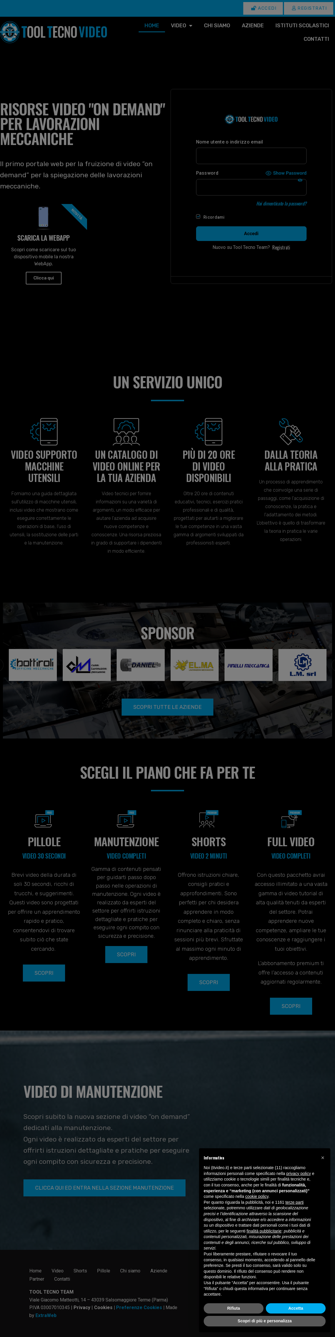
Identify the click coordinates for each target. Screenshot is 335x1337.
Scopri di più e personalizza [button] (265, 1321)
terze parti (294, 1202)
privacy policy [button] (298, 1173)
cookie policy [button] (256, 1196)
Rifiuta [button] (233, 1308)
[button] (322, 1157)
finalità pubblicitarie (263, 1231)
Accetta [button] (295, 1308)
